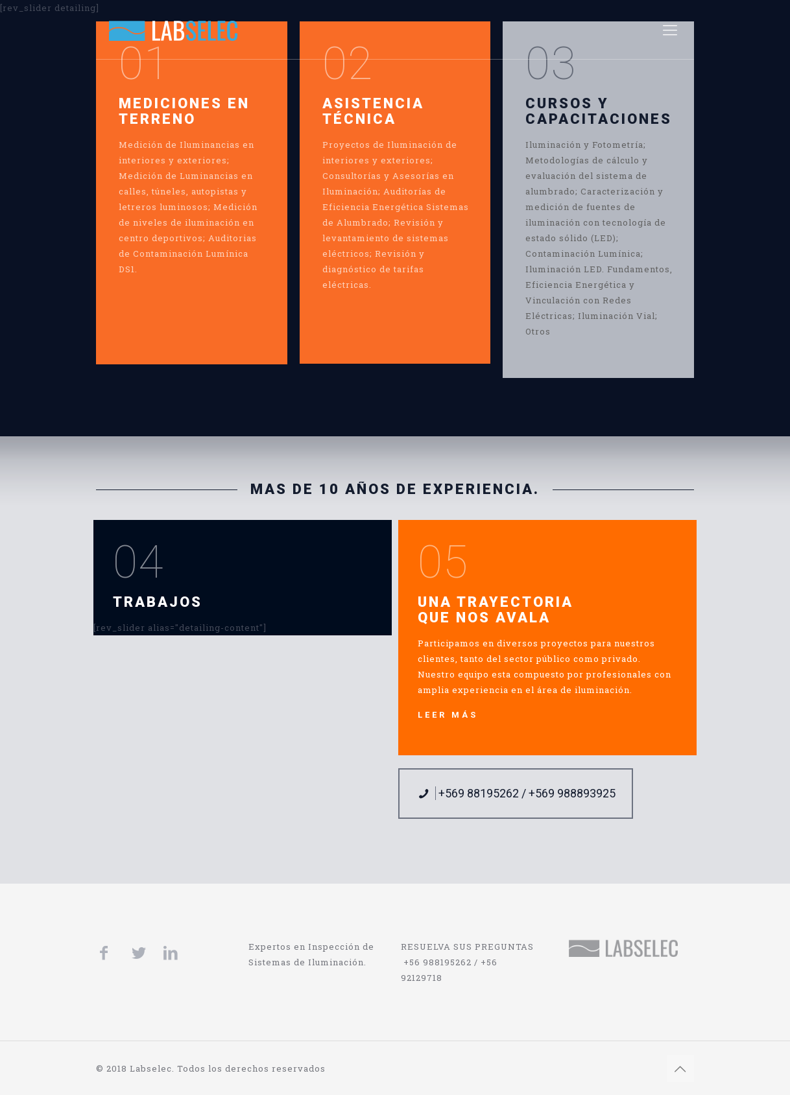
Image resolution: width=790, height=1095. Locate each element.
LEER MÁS (448, 715)
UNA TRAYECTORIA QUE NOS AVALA (495, 610)
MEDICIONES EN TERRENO (184, 111)
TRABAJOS (157, 602)
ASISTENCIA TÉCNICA (373, 111)
